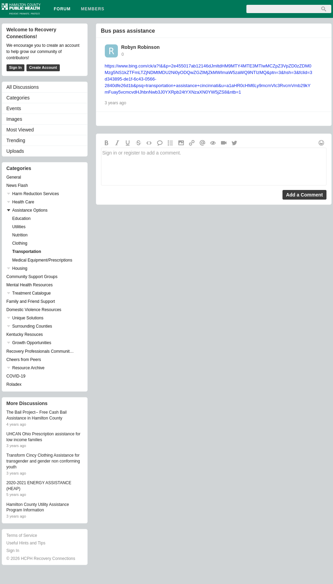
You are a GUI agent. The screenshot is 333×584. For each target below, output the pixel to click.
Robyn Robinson (140, 47)
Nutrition (20, 235)
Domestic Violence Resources (34, 309)
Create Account (43, 67)
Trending (16, 140)
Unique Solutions (28, 318)
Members (92, 9)
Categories (18, 97)
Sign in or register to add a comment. (213, 166)
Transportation (26, 251)
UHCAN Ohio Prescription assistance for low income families (43, 437)
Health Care (23, 202)
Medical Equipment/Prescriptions (42, 260)
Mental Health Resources (30, 285)
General (14, 177)
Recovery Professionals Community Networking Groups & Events (41, 351)
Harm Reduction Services (35, 193)
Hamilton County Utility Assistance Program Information (38, 507)
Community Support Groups (32, 276)
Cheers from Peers (24, 359)
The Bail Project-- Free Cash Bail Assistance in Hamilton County (37, 415)
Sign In (15, 67)
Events (14, 108)
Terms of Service (22, 535)
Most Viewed (20, 129)
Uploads (15, 151)
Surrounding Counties (32, 326)
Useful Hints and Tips (26, 543)
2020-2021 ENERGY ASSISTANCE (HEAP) (39, 485)
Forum (62, 9)
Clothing (19, 243)
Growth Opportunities (31, 342)
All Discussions (23, 87)
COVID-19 (16, 376)
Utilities (19, 226)
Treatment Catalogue (31, 293)
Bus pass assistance (128, 31)
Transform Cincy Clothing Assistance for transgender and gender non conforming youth (43, 461)
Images (14, 119)
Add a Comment (304, 195)
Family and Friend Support (31, 301)
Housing (19, 268)
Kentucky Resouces (25, 334)
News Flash (17, 185)
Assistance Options (30, 210)
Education (21, 218)
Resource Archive (28, 367)
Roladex (14, 384)
